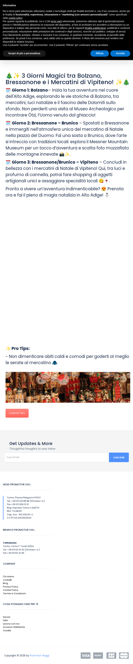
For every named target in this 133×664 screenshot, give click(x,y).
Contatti (7, 580)
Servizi (6, 617)
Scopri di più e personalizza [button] (24, 53)
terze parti (56, 21)
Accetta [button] (120, 53)
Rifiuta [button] (100, 53)
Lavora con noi (11, 623)
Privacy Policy (10, 586)
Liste (5, 620)
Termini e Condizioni (14, 593)
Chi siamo (8, 576)
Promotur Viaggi (39, 655)
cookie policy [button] (15, 18)
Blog (5, 583)
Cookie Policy (10, 590)
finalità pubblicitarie (95, 28)
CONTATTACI (17, 413)
